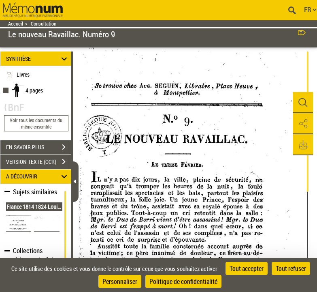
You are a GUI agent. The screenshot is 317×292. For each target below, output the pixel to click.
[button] (303, 102)
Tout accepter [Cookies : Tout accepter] (247, 268)
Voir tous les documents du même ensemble (36, 123)
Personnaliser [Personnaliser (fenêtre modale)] (119, 281)
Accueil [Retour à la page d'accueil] (15, 23)
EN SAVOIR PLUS (38, 147)
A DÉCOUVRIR (37, 177)
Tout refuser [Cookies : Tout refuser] (291, 268)
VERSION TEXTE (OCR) (38, 161)
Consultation (43, 23)
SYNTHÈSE (37, 59)
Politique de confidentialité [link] (183, 281)
